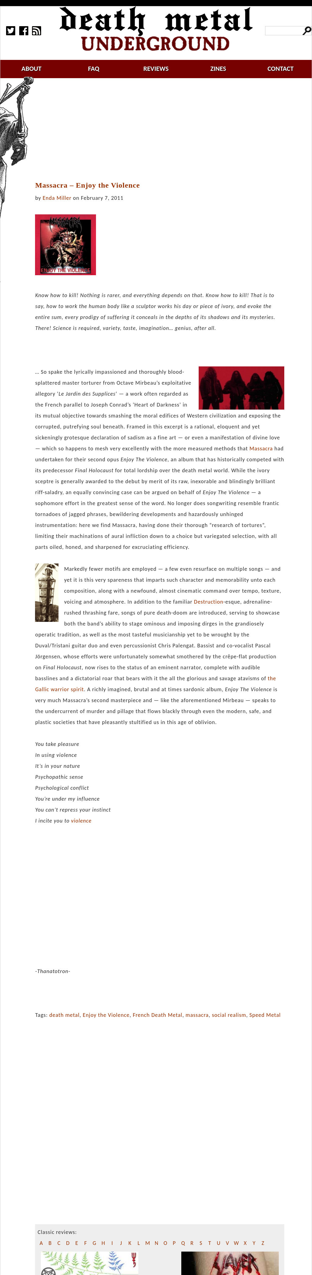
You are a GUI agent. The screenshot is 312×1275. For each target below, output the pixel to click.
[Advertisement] (163, 129)
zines (218, 68)
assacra (263, 448)
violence (81, 820)
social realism (229, 1015)
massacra (197, 1015)
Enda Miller (57, 198)
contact (281, 68)
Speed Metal (265, 1015)
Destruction (208, 601)
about (31, 68)
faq (93, 68)
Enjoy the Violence (106, 1015)
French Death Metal (158, 1015)
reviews (156, 68)
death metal (64, 1015)
